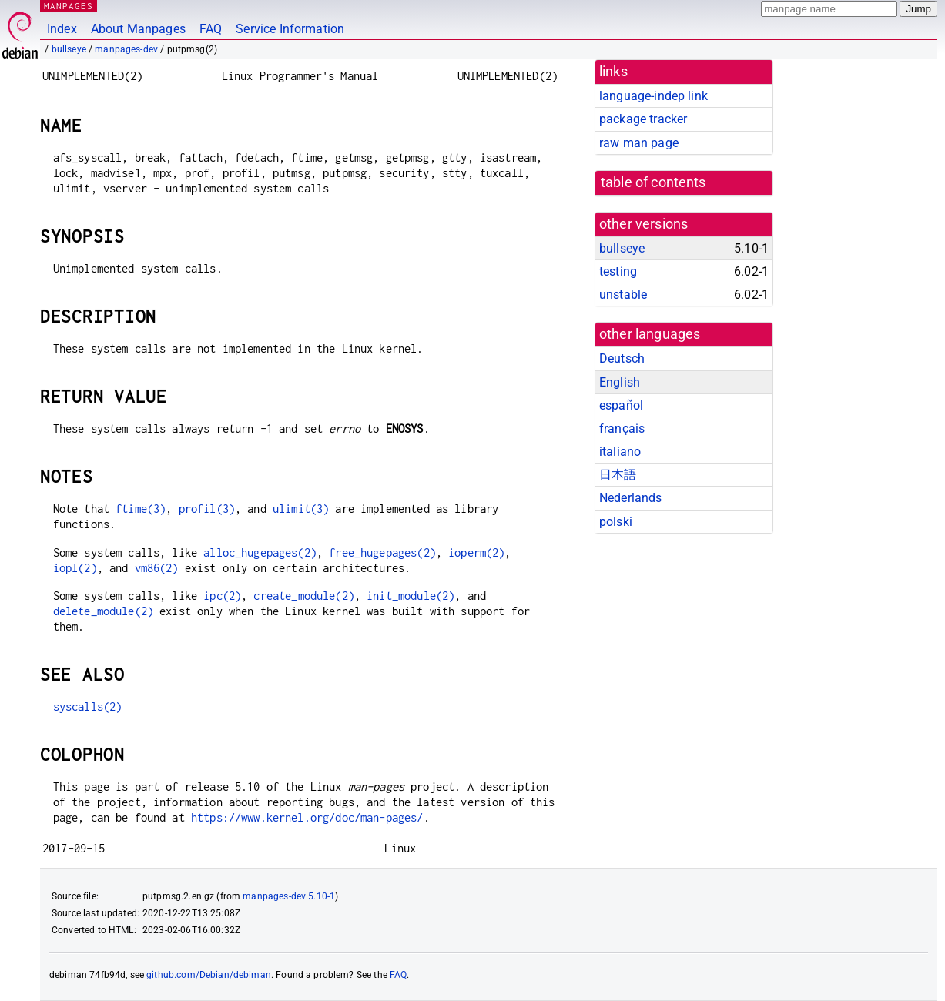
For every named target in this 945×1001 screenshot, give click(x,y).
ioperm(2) (476, 552)
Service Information (290, 29)
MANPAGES (68, 6)
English (619, 382)
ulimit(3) (301, 508)
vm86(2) (157, 567)
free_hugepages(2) (382, 552)
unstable (623, 294)
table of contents (653, 182)
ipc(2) (222, 595)
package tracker (643, 119)
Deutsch (622, 358)
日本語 (617, 474)
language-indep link (653, 96)
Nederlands (630, 497)
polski (615, 521)
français (622, 428)
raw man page (639, 143)
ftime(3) (141, 508)
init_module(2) (410, 595)
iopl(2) (75, 567)
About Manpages (138, 29)
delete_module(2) (103, 611)
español (621, 405)
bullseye (69, 49)
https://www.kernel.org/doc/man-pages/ (307, 817)
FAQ (210, 29)
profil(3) (207, 508)
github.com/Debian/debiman (208, 974)
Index (62, 29)
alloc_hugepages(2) (260, 552)
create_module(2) (303, 595)
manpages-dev (126, 49)
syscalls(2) (87, 706)
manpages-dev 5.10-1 (289, 896)
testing (618, 271)
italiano (620, 451)
